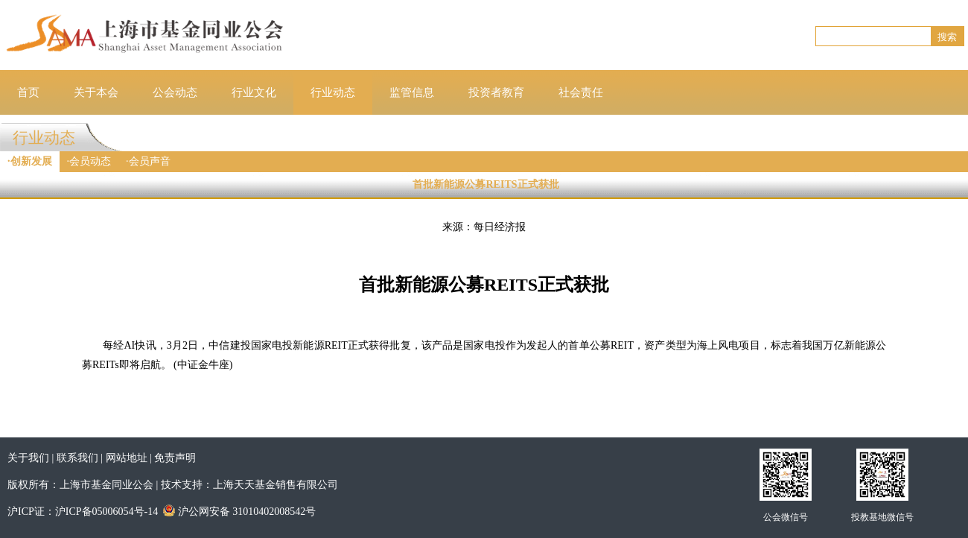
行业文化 (254, 92)
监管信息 (411, 92)
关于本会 (96, 92)
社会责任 (580, 92)
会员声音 (150, 161)
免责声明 (175, 457)
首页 (28, 92)
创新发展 (31, 161)
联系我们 (77, 457)
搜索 (947, 36)
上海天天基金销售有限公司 (275, 484)
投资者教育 (496, 92)
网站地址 (126, 457)
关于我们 (28, 457)
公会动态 (175, 92)
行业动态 (333, 92)
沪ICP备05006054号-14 (106, 511)
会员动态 (90, 161)
